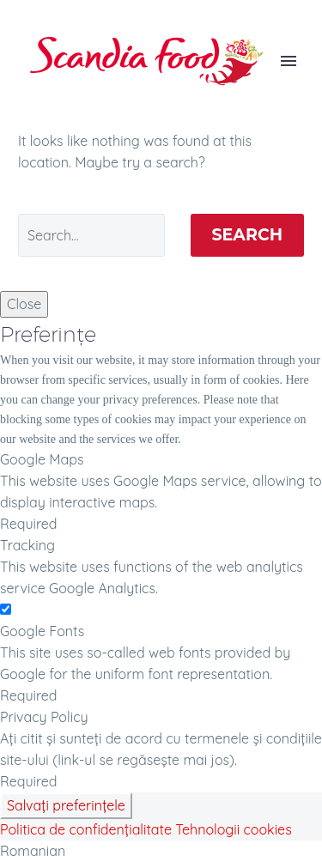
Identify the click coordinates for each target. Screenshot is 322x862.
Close (24, 304)
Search (247, 235)
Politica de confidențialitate (86, 829)
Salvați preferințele (66, 805)
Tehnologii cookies (233, 829)
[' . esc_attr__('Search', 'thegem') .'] (91, 235)
